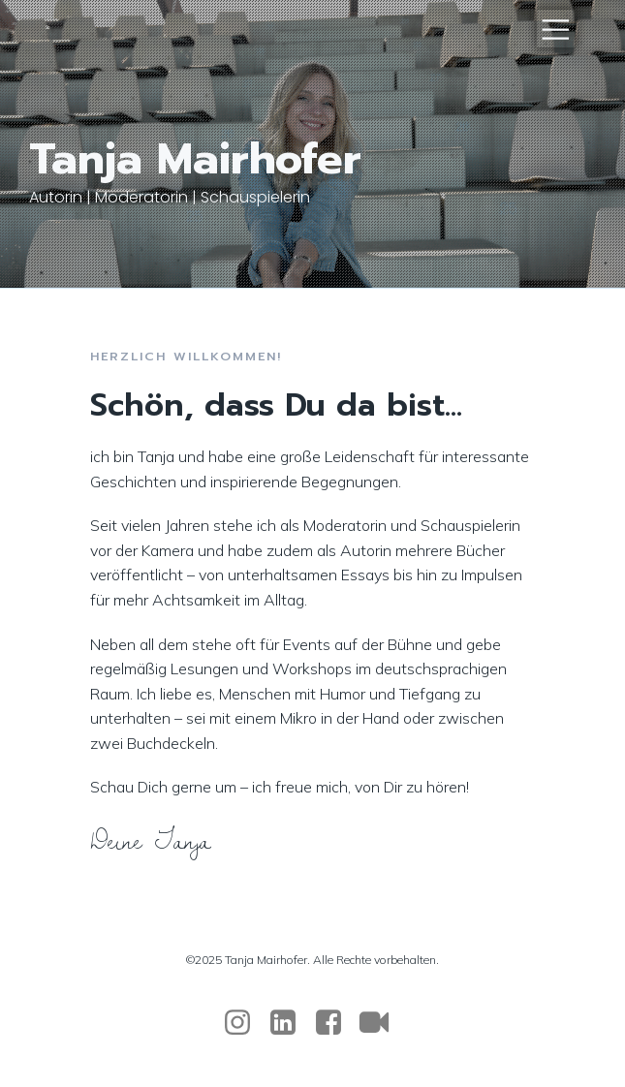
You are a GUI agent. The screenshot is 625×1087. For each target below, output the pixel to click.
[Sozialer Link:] (381, 1023)
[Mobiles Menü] (556, 28)
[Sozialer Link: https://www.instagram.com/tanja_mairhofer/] (244, 1023)
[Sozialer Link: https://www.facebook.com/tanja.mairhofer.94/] (336, 1023)
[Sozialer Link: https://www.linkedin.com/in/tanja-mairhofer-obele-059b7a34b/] (290, 1023)
